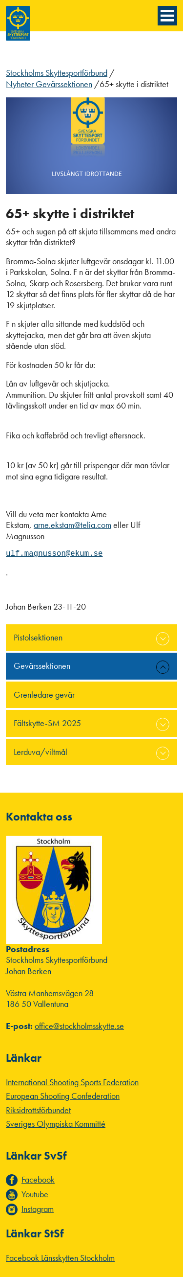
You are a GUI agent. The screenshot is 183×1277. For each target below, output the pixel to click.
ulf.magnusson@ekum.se (54, 553)
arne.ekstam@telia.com (72, 524)
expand (162, 638)
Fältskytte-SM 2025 (47, 723)
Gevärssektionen (42, 665)
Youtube (34, 1194)
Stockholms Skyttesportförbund (56, 72)
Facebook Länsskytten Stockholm (60, 1257)
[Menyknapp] (167, 15)
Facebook (38, 1179)
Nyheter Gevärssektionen (49, 84)
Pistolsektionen (38, 637)
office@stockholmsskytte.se (79, 1025)
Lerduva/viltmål (40, 751)
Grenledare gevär (44, 694)
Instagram (37, 1209)
